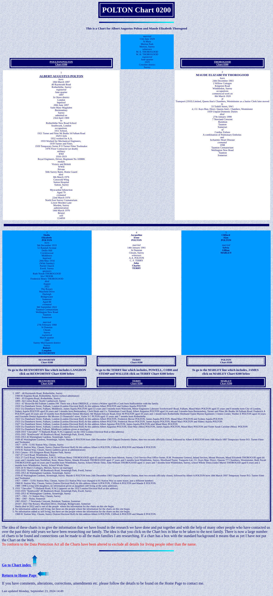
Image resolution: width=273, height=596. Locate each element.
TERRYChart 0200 (136, 382)
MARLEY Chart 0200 (226, 382)
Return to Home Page (25, 575)
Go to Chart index (19, 565)
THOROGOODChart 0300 (222, 63)
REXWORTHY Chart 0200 (46, 382)
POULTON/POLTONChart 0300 (61, 63)
